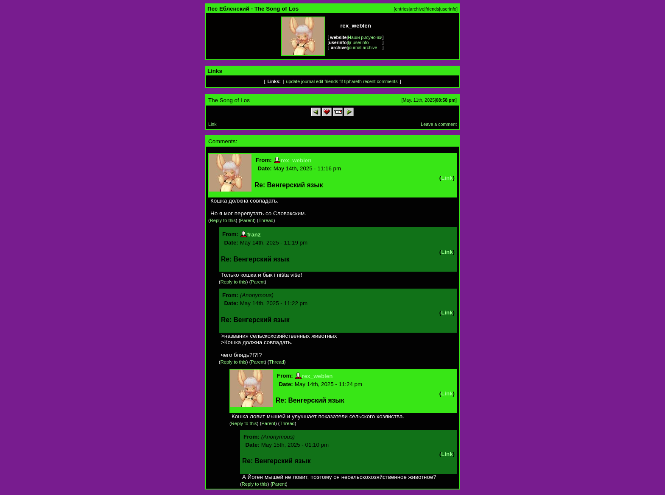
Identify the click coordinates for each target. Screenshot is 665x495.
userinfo (448, 8)
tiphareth (352, 81)
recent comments (380, 81)
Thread (266, 220)
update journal (300, 81)
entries (401, 8)
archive (417, 8)
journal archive (362, 47)
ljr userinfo (358, 42)
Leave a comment (439, 124)
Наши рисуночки (365, 37)
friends (432, 8)
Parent (247, 220)
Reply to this (223, 220)
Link (212, 124)
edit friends (327, 81)
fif (341, 81)
